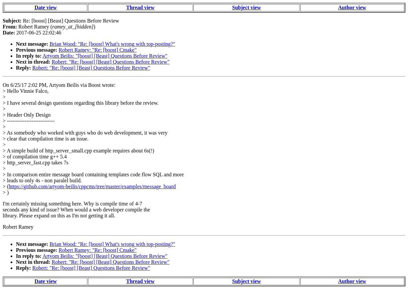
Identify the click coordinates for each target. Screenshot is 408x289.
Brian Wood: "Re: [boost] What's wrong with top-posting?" (112, 44)
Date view (45, 7)
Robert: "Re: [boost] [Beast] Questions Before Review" (111, 62)
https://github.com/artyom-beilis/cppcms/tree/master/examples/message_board (92, 186)
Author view (352, 7)
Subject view (246, 7)
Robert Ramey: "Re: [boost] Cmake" (98, 50)
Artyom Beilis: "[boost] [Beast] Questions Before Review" (105, 56)
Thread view (140, 7)
